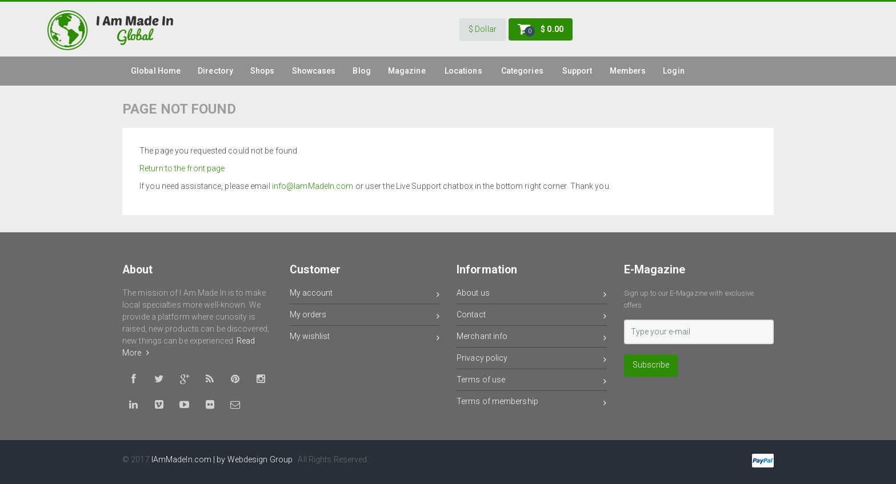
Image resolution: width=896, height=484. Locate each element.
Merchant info (532, 338)
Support (577, 70)
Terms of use (532, 381)
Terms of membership (532, 403)
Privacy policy (532, 359)
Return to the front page (182, 168)
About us (532, 294)
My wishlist (365, 338)
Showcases (314, 70)
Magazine (407, 70)
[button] (482, 29)
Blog (361, 70)
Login (674, 70)
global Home (156, 70)
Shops (262, 70)
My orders (365, 316)
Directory (215, 70)
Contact (532, 316)
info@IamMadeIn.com (313, 186)
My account (365, 294)
